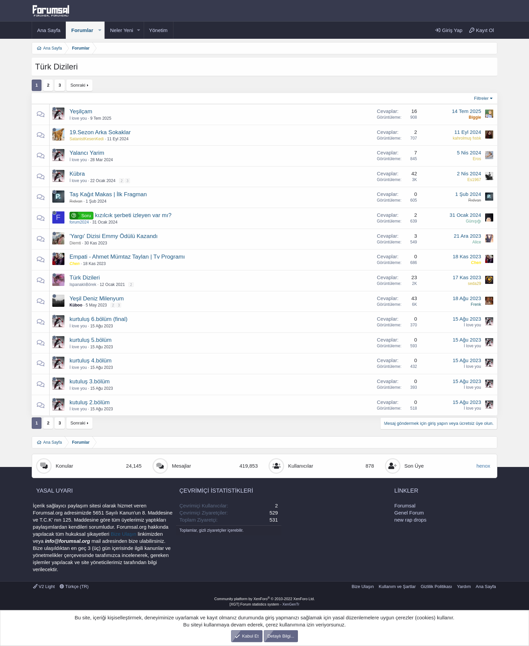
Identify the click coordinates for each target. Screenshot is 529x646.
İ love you (78, 118)
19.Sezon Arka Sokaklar (100, 132)
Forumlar (82, 30)
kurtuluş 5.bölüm (90, 340)
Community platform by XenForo (264, 599)
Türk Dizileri (84, 277)
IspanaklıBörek (82, 284)
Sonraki (78, 85)
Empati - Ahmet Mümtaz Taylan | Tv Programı (127, 257)
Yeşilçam (80, 111)
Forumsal (405, 505)
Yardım (464, 586)
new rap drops (410, 520)
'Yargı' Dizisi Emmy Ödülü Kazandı (113, 236)
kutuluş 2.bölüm (89, 402)
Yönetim (158, 30)
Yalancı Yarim (86, 153)
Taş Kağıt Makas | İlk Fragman (108, 194)
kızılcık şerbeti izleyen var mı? (133, 215)
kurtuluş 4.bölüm (90, 360)
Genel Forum (409, 513)
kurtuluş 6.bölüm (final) (98, 319)
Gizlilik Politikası (436, 586)
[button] (99, 30)
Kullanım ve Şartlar (397, 586)
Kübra (77, 174)
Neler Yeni (121, 30)
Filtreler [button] (481, 98)
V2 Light (44, 586)
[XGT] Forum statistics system (265, 604)
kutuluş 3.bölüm (89, 381)
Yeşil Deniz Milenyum (96, 298)
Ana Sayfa (48, 30)
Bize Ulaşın (123, 534)
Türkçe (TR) (74, 586)
